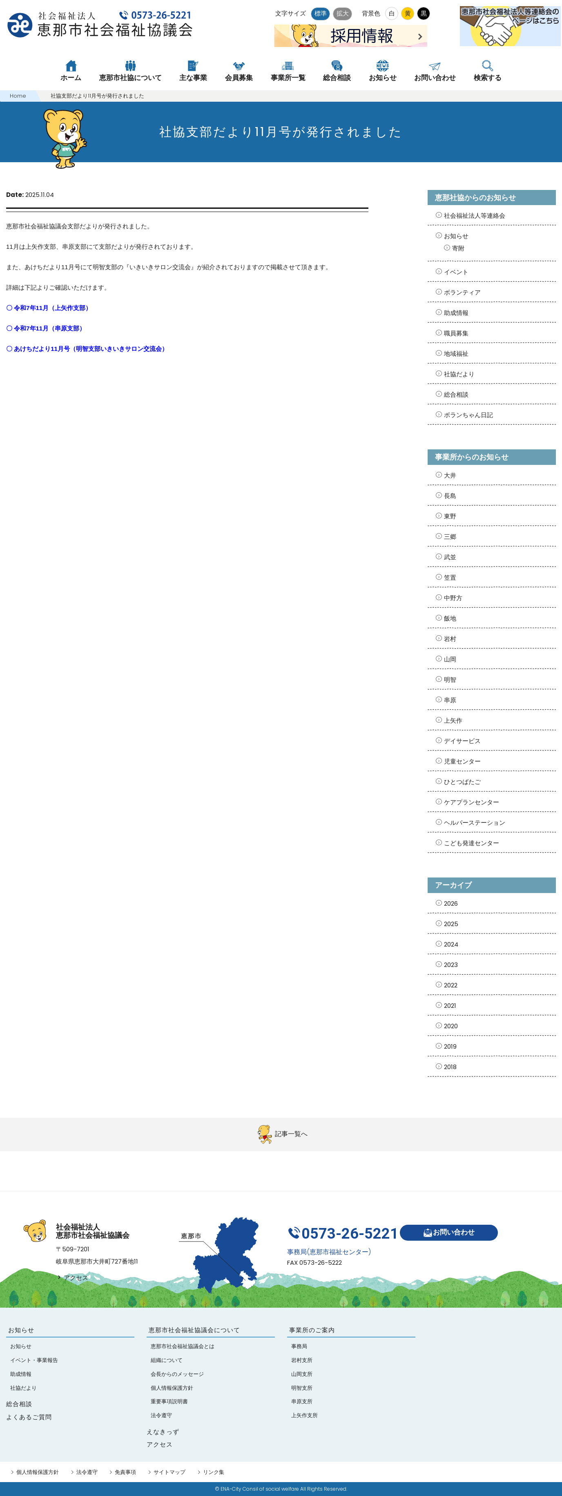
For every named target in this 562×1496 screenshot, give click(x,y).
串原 (450, 700)
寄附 (458, 248)
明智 (450, 679)
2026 (451, 903)
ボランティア (462, 292)
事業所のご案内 (312, 1330)
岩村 (450, 638)
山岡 (450, 659)
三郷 (450, 536)
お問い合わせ (452, 1230)
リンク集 (213, 1472)
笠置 (450, 577)
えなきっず (163, 1432)
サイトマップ (169, 1472)
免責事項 (125, 1472)
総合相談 (456, 394)
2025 (451, 924)
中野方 (453, 598)
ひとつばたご (462, 781)
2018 (450, 1067)
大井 (450, 475)
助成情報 (456, 312)
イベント (456, 272)
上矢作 (453, 720)
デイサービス (462, 741)
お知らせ (456, 236)
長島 (450, 495)
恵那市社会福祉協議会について (194, 1330)
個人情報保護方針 (37, 1472)
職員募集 (456, 333)
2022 (450, 985)
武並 (450, 557)
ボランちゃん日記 (468, 415)
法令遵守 (87, 1472)
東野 (450, 516)
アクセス (72, 1277)
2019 (450, 1046)
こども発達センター (471, 843)
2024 (451, 944)
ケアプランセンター (471, 802)
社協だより (459, 374)
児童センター (462, 761)
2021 (450, 1005)
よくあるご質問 (29, 1417)
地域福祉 (456, 353)
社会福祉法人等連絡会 (474, 215)
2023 (451, 964)
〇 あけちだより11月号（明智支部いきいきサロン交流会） (87, 348)
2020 (451, 1026)
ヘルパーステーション (474, 822)
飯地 (450, 618)
